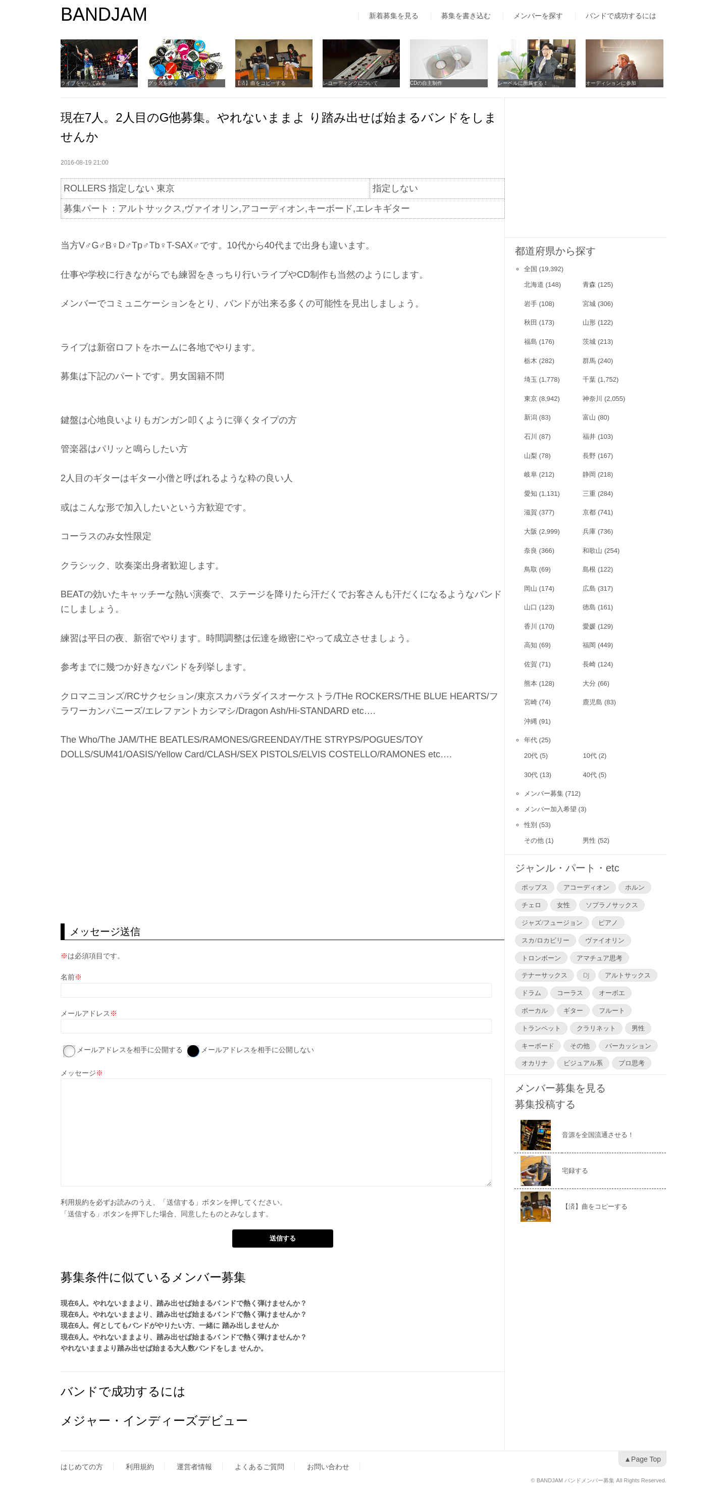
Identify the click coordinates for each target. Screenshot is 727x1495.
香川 (530, 626)
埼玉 (530, 379)
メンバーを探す (538, 16)
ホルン (635, 887)
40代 (589, 775)
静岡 (589, 474)
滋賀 (530, 512)
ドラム (531, 992)
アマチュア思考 (599, 957)
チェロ (531, 904)
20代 (531, 755)
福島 (530, 341)
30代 (531, 775)
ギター (573, 1010)
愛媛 (589, 626)
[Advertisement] (282, 842)
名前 (68, 977)
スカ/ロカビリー (545, 940)
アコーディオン (586, 887)
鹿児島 (592, 702)
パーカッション (628, 1045)
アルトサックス (628, 975)
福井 (589, 436)
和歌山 (592, 550)
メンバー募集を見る (560, 1088)
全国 (530, 269)
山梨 (530, 455)
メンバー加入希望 (550, 809)
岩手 (530, 303)
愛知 (530, 493)
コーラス (570, 992)
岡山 (530, 588)
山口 (530, 607)
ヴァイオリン (605, 940)
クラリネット (596, 1028)
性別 (530, 825)
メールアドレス (85, 1013)
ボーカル (535, 1010)
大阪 (530, 531)
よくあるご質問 (259, 1467)
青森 (589, 284)
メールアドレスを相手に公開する (130, 1050)
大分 (589, 683)
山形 (589, 322)
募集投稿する (545, 1104)
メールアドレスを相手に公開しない (257, 1050)
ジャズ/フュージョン (552, 922)
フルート (612, 1010)
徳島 (589, 607)
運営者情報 (194, 1467)
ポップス (535, 887)
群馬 (589, 361)
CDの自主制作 (428, 83)
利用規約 (75, 1202)
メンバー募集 (543, 793)
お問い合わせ (328, 1467)
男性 (589, 840)
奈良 (530, 550)
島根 (589, 569)
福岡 (589, 645)
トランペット (541, 1028)
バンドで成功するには (621, 16)
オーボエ (612, 992)
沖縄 (530, 721)
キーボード (538, 1045)
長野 (589, 455)
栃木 (530, 361)
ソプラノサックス (612, 904)
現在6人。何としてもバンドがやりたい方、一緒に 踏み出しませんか (170, 1325)
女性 (563, 904)
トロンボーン (541, 957)
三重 (589, 493)
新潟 (530, 417)
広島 (589, 588)
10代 (589, 755)
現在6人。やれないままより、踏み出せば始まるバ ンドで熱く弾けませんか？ (184, 1303)
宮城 (589, 303)
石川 (530, 436)
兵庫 (589, 531)
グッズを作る (163, 83)
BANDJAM (104, 14)
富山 (589, 417)
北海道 (534, 284)
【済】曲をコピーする (261, 83)
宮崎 (530, 702)
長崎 (589, 664)
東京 (530, 398)
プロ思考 (631, 1062)
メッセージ (78, 1073)
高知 (530, 645)
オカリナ (535, 1062)
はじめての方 (82, 1467)
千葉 (589, 379)
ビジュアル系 (583, 1062)
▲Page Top (642, 1459)
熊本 (530, 683)
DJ (586, 975)
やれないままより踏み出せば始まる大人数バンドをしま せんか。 (164, 1348)
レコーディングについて (352, 83)
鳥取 (530, 569)
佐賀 (530, 664)
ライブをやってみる (83, 83)
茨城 (589, 341)
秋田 (530, 322)
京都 (589, 512)
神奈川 (592, 398)
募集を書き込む (466, 16)
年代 (530, 740)
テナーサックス (544, 975)
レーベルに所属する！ (525, 83)
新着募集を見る (394, 16)
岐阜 (530, 474)
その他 (534, 840)
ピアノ (608, 922)
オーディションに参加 (613, 83)
